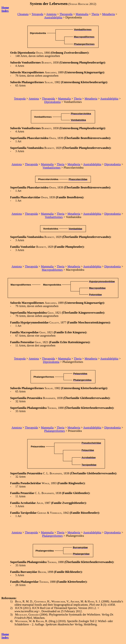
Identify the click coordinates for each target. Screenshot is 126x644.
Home (5, 7)
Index (5, 637)
